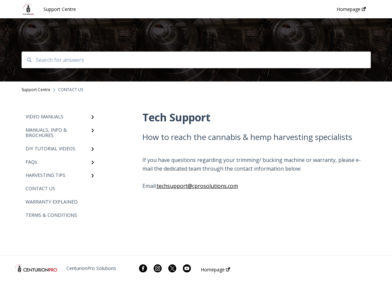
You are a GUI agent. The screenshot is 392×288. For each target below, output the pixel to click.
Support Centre (59, 9)
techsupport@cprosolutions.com (197, 186)
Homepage (215, 269)
